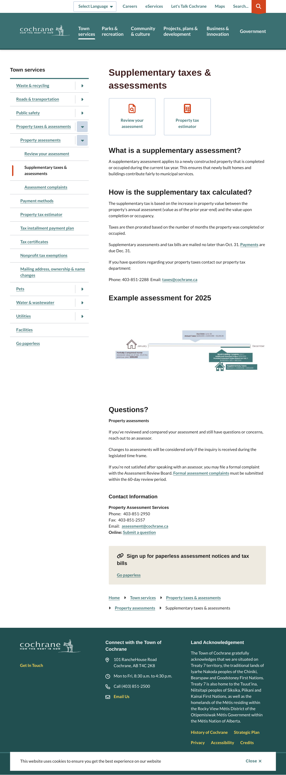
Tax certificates (34, 241)
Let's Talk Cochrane (189, 6)
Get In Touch (31, 665)
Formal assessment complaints (201, 473)
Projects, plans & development (181, 31)
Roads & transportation (37, 99)
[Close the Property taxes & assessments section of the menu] (82, 126)
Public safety (28, 112)
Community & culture (143, 31)
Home (114, 597)
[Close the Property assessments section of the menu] (82, 140)
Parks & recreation (112, 31)
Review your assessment (46, 153)
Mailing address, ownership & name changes (52, 272)
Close (251, 761)
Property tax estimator (41, 214)
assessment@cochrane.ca (145, 526)
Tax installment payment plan (47, 228)
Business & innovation (218, 31)
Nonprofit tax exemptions (43, 255)
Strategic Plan (247, 732)
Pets (20, 288)
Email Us (121, 696)
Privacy (198, 742)
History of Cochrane (209, 732)
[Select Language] (95, 6)
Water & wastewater (35, 302)
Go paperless (28, 343)
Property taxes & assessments (43, 126)
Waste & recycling (32, 85)
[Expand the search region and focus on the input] (248, 6)
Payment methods (36, 200)
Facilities (24, 329)
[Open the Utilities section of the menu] (82, 316)
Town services (86, 31)
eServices (154, 6)
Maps (220, 6)
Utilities (23, 316)
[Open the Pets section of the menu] (82, 289)
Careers (130, 6)
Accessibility (222, 742)
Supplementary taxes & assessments (45, 170)
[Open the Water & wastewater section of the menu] (82, 302)
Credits (247, 742)
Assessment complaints (45, 187)
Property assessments (40, 140)
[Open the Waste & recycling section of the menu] (82, 85)
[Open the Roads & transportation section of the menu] (82, 99)
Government (253, 31)
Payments (249, 244)
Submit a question (139, 532)
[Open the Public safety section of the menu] (82, 113)
